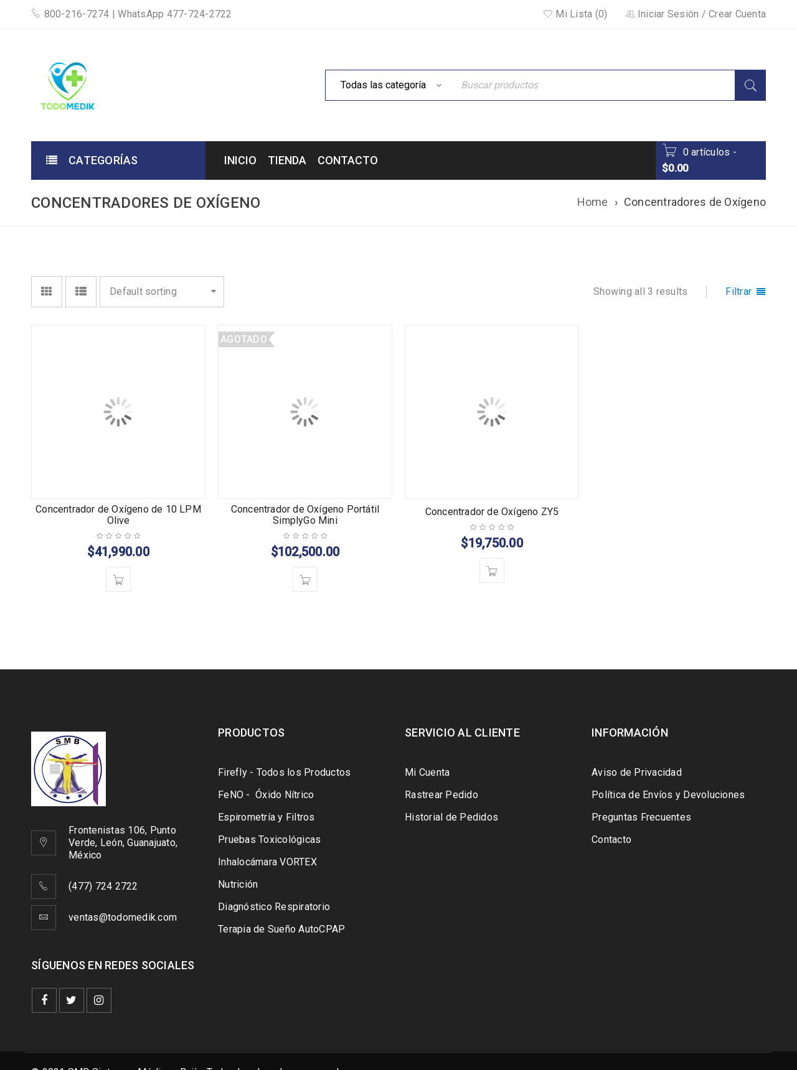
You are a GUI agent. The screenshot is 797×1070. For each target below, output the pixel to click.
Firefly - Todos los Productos (284, 772)
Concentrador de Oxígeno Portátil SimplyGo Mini (305, 514)
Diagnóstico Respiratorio (274, 907)
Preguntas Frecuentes (641, 817)
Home (592, 201)
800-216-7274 (70, 14)
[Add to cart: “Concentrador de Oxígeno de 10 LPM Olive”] (118, 579)
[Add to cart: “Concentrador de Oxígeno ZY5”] (491, 570)
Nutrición (238, 884)
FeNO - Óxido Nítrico (266, 795)
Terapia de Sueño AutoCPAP (281, 929)
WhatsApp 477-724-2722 (175, 14)
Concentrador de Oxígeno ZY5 (492, 512)
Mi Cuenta (427, 772)
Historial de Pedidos (451, 817)
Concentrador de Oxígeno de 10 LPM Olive (118, 514)
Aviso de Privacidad (637, 772)
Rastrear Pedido (441, 795)
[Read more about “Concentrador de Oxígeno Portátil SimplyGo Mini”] (305, 579)
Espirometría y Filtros (266, 817)
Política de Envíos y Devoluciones (668, 795)
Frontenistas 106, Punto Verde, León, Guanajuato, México (122, 842)
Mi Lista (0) (575, 14)
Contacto (611, 839)
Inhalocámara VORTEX (267, 862)
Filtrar (738, 291)
